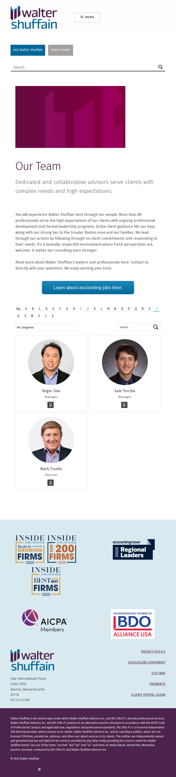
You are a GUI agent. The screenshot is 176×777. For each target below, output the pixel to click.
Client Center (61, 50)
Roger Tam (51, 391)
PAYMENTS (157, 684)
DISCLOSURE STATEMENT (146, 662)
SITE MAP (158, 673)
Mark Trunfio (51, 469)
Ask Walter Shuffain (28, 50)
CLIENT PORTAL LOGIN (148, 695)
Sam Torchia (124, 391)
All (18, 308)
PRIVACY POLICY (153, 651)
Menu (89, 17)
